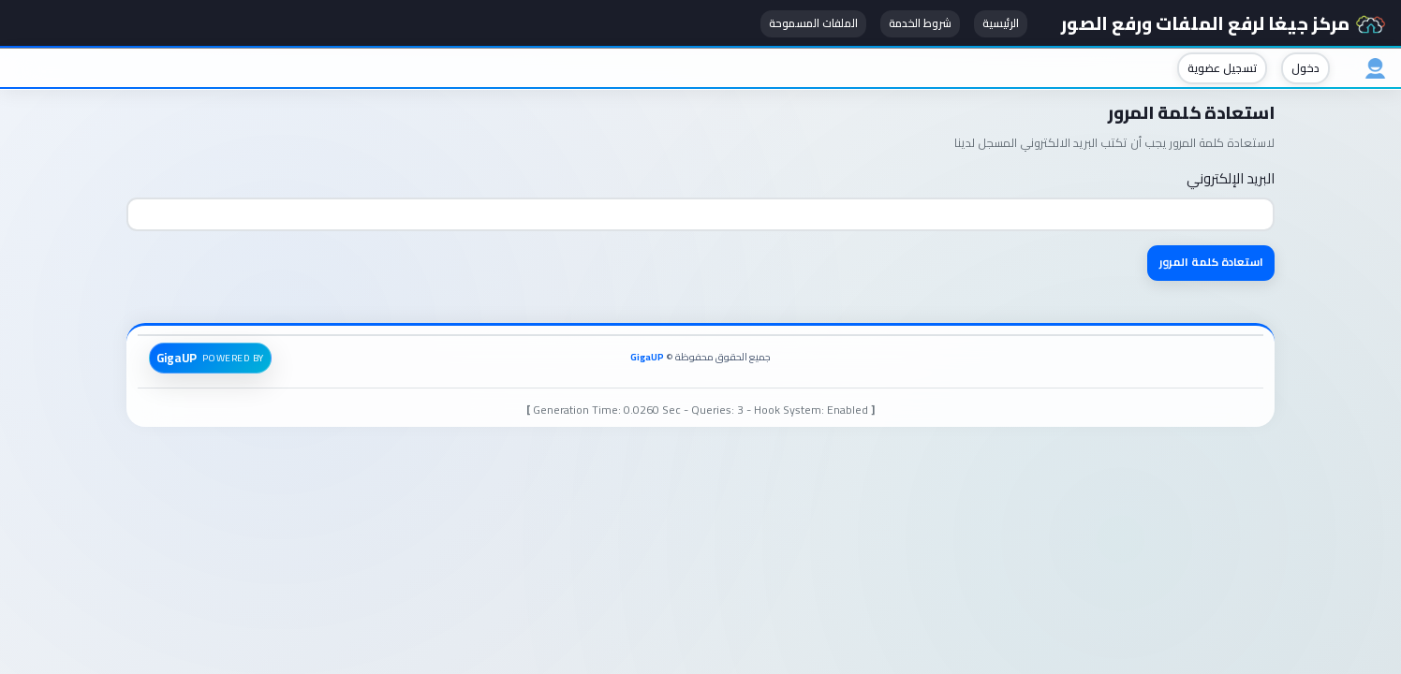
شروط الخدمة (909, 24)
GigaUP (647, 358)
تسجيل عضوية (1216, 69)
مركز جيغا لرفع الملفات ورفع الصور (1220, 23)
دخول (1300, 69)
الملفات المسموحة (803, 24)
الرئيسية (990, 24)
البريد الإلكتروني (1231, 180)
